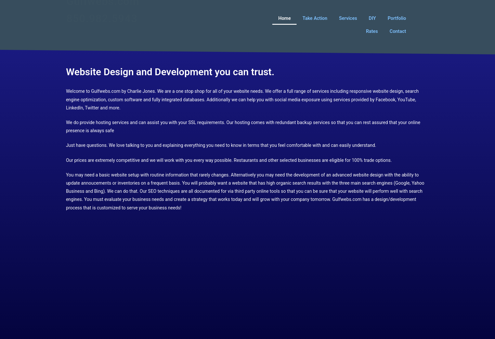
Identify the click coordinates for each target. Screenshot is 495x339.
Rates (372, 31)
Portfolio (397, 18)
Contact (398, 31)
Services (348, 18)
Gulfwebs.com (102, 10)
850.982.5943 (101, 27)
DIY (372, 18)
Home (284, 18)
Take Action (315, 18)
